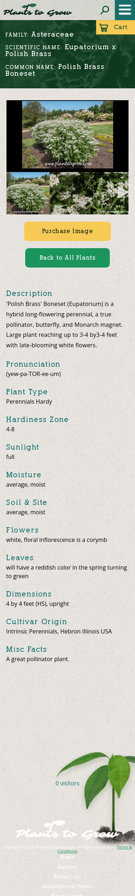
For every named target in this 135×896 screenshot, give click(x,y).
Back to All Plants (68, 258)
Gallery (67, 867)
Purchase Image (67, 231)
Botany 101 (68, 876)
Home (67, 857)
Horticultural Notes (67, 886)
